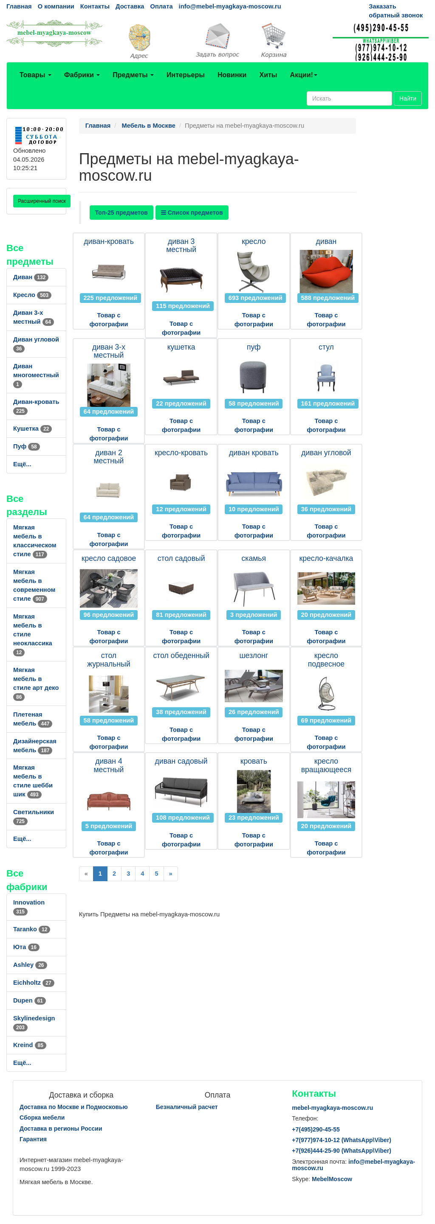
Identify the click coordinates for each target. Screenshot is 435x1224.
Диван (30, 277)
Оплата (161, 6)
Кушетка (32, 428)
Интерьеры (186, 74)
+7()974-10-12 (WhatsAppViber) (341, 1140)
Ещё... (22, 464)
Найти (407, 98)
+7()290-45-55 (315, 1129)
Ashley (30, 964)
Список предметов (192, 212)
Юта (26, 947)
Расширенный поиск (42, 201)
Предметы (133, 74)
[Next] (171, 873)
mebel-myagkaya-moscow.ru (332, 1107)
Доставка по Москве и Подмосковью (74, 1107)
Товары (35, 74)
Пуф (26, 446)
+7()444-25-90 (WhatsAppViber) (341, 1150)
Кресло (32, 294)
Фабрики (82, 74)
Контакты (95, 6)
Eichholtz (33, 982)
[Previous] (86, 873)
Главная (19, 6)
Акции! (303, 74)
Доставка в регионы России (61, 1128)
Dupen (29, 1000)
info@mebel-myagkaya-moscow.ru (230, 6)
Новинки (232, 74)
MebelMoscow (332, 1179)
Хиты (268, 74)
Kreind (29, 1045)
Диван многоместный (36, 375)
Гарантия (33, 1139)
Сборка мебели (42, 1117)
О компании (56, 6)
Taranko (31, 929)
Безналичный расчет (187, 1107)
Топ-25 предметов (121, 212)
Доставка (130, 6)
